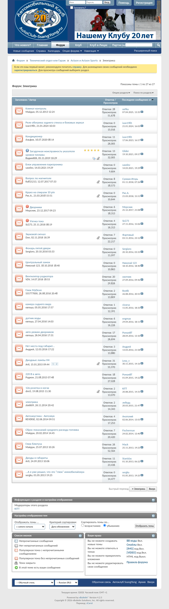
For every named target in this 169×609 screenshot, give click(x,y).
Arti (27, 364)
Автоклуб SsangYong (125, 582)
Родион (30, 377)
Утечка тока (37, 221)
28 (113, 109)
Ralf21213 (31, 181)
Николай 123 (33, 265)
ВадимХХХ (31, 158)
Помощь (124, 2)
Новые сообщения (23, 51)
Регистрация (144, 2)
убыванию (111, 525)
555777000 (32, 293)
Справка (41, 51)
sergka (29, 475)
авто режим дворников (40, 332)
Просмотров (110, 102)
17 (113, 332)
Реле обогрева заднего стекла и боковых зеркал (55, 122)
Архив (142, 582)
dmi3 (28, 391)
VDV (28, 279)
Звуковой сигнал (36, 234)
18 (113, 374)
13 (113, 151)
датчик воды (33, 318)
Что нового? (23, 45)
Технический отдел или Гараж (48, 60)
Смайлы (132, 544)
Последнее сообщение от (138, 99)
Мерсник (31, 210)
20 (113, 276)
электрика (32, 402)
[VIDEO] (131, 552)
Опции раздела (120, 92)
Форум (60, 45)
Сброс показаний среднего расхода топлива (52, 429)
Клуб (78, 45)
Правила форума (137, 562)
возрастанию (91, 525)
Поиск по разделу (143, 92)
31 (113, 360)
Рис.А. (29, 195)
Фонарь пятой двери (38, 248)
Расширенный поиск (145, 50)
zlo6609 (30, 405)
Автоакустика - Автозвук (40, 416)
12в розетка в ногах (37, 387)
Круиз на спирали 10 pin (40, 192)
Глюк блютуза (34, 443)
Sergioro (30, 251)
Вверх (152, 489)
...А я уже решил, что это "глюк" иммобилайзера (55, 471)
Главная (42, 45)
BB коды (132, 540)
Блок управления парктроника (44, 164)
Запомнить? (78, 8)
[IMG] (130, 548)
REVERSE (30, 419)
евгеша (29, 307)
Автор (32, 99)
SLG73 (29, 224)
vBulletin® (84, 597)
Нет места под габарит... (40, 346)
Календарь (54, 51)
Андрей (30, 349)
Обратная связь (101, 582)
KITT (17, 508)
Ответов (109, 99)
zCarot (89, 603)
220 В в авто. (33, 374)
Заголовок (21, 99)
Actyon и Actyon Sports (84, 60)
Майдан (30, 111)
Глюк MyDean (34, 290)
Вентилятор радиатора (39, 276)
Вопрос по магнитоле (38, 178)
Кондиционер (34, 136)
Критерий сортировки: (63, 522)
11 (113, 137)
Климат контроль (36, 108)
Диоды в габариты (37, 457)
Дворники (36, 207)
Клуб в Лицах (98, 45)
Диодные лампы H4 (38, 360)
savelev (29, 167)
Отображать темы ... (27, 522)
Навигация (90, 51)
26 (113, 444)
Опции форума (70, 51)
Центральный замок (38, 262)
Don (28, 237)
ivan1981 (30, 125)
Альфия (30, 139)
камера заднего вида (38, 304)
